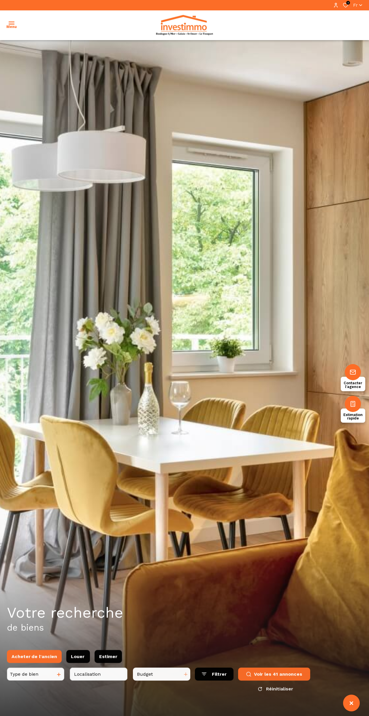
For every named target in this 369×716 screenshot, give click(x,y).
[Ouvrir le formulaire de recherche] (214, 681)
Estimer (108, 663)
